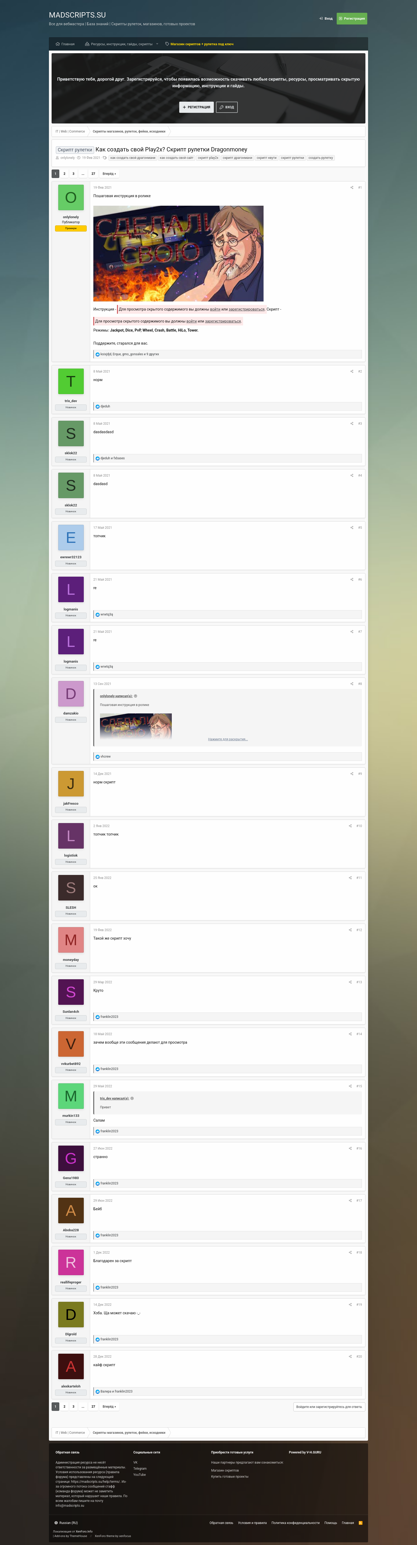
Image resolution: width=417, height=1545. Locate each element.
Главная (67, 44)
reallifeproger (70, 1282)
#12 (359, 930)
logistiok (70, 855)
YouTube (140, 1475)
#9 (360, 774)
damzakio (70, 713)
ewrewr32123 (71, 557)
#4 (360, 475)
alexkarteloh (71, 1386)
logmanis (71, 609)
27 (93, 174)
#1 (360, 187)
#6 (360, 579)
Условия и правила (252, 1523)
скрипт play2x (208, 158)
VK (135, 1462)
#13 (359, 982)
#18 (359, 1252)
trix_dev (71, 401)
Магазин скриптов (225, 1470)
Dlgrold (71, 1334)
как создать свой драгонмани (132, 158)
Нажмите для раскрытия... (228, 739)
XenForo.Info (84, 1531)
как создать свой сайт (176, 158)
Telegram (140, 1468)
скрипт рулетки (292, 158)
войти (215, 309)
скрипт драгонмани (237, 158)
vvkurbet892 (71, 1064)
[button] (157, 44)
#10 (359, 826)
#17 (359, 1201)
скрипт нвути (266, 158)
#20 (359, 1356)
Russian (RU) (66, 1523)
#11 (359, 878)
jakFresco (70, 803)
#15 (359, 1086)
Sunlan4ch (71, 1012)
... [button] (83, 174)
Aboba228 (71, 1230)
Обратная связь (221, 1523)
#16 (359, 1148)
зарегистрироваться (247, 309)
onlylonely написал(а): (116, 696)
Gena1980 (71, 1178)
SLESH (71, 908)
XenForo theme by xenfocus (113, 1536)
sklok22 (71, 453)
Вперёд (108, 174)
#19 (359, 1305)
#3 (360, 424)
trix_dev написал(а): (114, 1098)
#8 (360, 684)
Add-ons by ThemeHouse (70, 1536)
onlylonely (68, 158)
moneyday (71, 960)
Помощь (330, 1523)
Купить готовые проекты (229, 1476)
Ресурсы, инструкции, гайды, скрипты (121, 44)
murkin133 (70, 1116)
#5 (360, 528)
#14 (359, 1034)
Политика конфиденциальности (296, 1523)
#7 (360, 632)
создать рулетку (320, 158)
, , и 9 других (130, 354)
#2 (360, 371)
